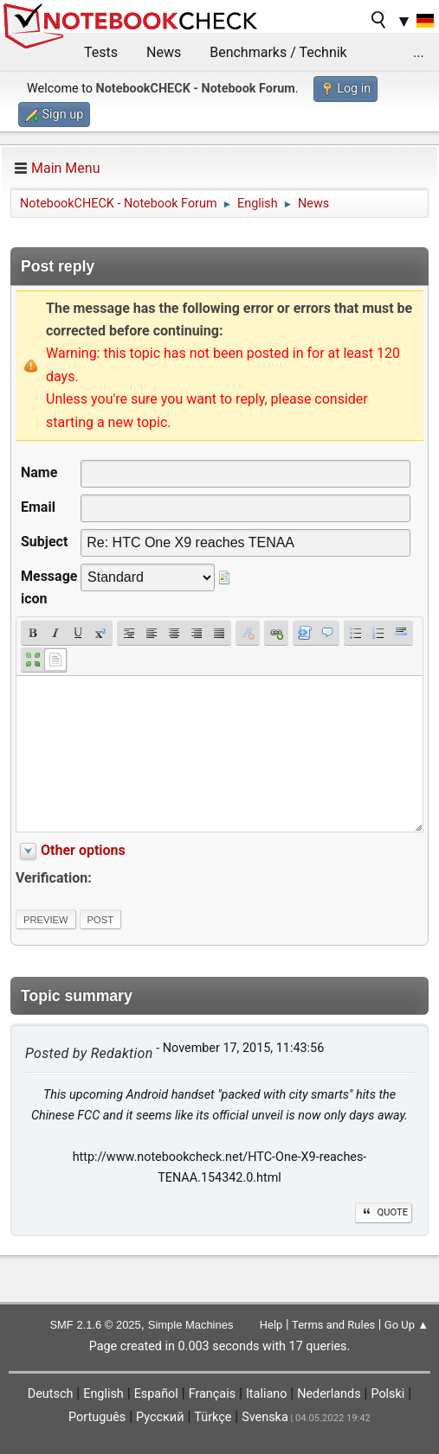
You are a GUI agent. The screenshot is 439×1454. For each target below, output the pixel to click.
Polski (387, 1394)
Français (212, 1394)
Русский (160, 1417)
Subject (44, 541)
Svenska (265, 1417)
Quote (383, 1212)
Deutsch (51, 1394)
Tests (101, 52)
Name (39, 472)
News (163, 52)
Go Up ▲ (406, 1324)
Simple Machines (191, 1324)
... (418, 52)
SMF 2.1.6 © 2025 (94, 1324)
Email (38, 507)
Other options (83, 850)
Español (156, 1394)
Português (97, 1417)
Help (271, 1324)
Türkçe (212, 1417)
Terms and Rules (333, 1324)
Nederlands (328, 1394)
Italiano (266, 1394)
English (103, 1394)
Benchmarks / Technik (278, 52)
